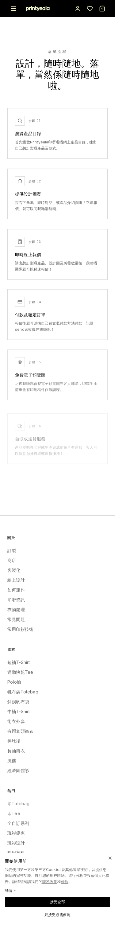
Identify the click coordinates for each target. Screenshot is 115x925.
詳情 (11, 890)
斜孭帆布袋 (18, 701)
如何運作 (16, 589)
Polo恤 (14, 682)
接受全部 (57, 902)
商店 (11, 560)
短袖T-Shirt (18, 662)
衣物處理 (16, 609)
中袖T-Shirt (18, 711)
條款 (64, 881)
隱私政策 (49, 881)
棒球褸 (14, 741)
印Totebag (18, 803)
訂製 (11, 550)
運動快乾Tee (20, 672)
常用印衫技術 (20, 629)
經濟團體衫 (18, 770)
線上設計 (16, 580)
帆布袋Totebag (22, 691)
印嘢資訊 (16, 599)
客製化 (14, 570)
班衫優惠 (16, 833)
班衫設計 (16, 842)
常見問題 (16, 619)
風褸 (11, 760)
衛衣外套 (16, 721)
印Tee (13, 813)
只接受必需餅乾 (57, 914)
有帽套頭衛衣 (20, 731)
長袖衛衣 (16, 750)
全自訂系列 (18, 823)
